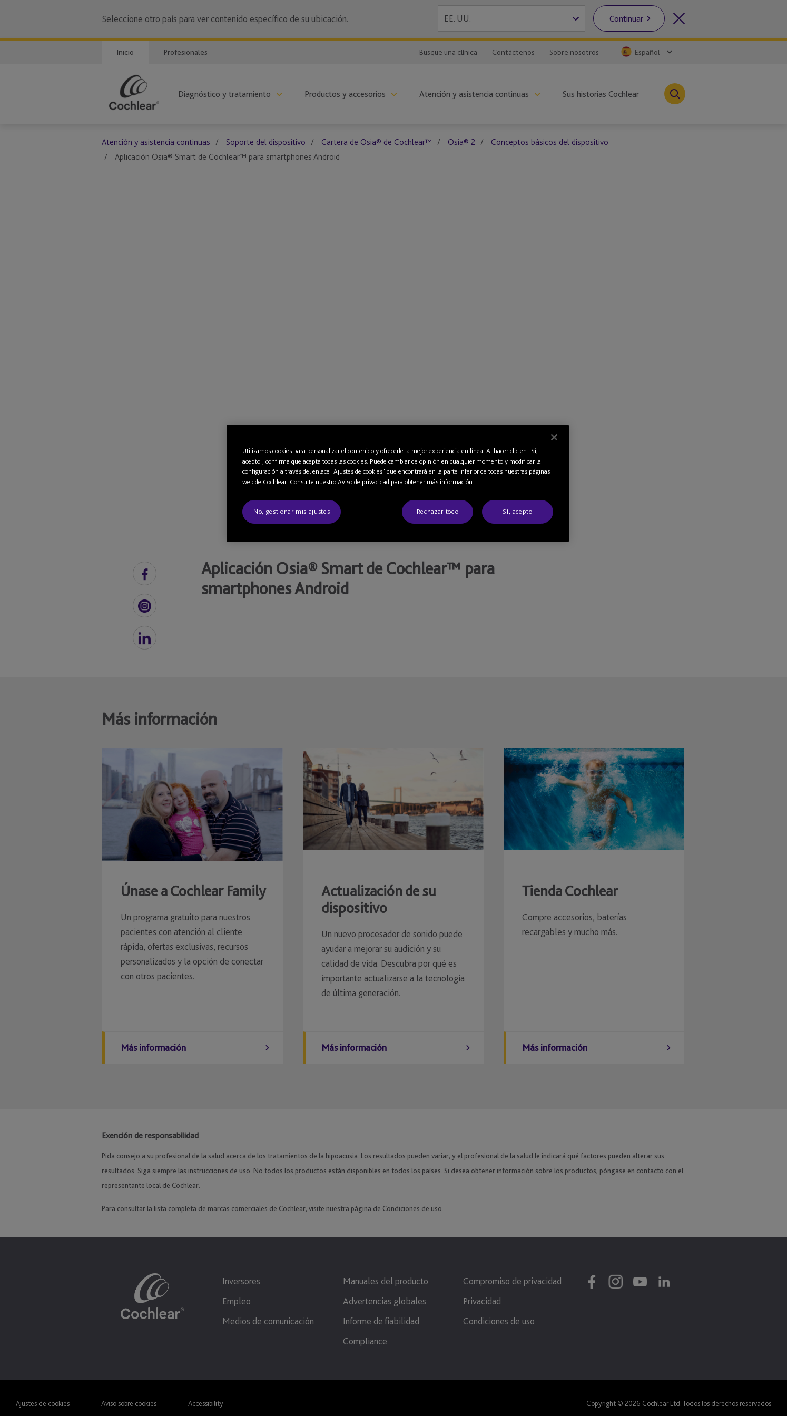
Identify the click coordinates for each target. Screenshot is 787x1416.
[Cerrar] (554, 437)
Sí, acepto (518, 511)
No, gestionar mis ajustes (291, 511)
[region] (398, 483)
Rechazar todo (437, 511)
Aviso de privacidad (363, 482)
